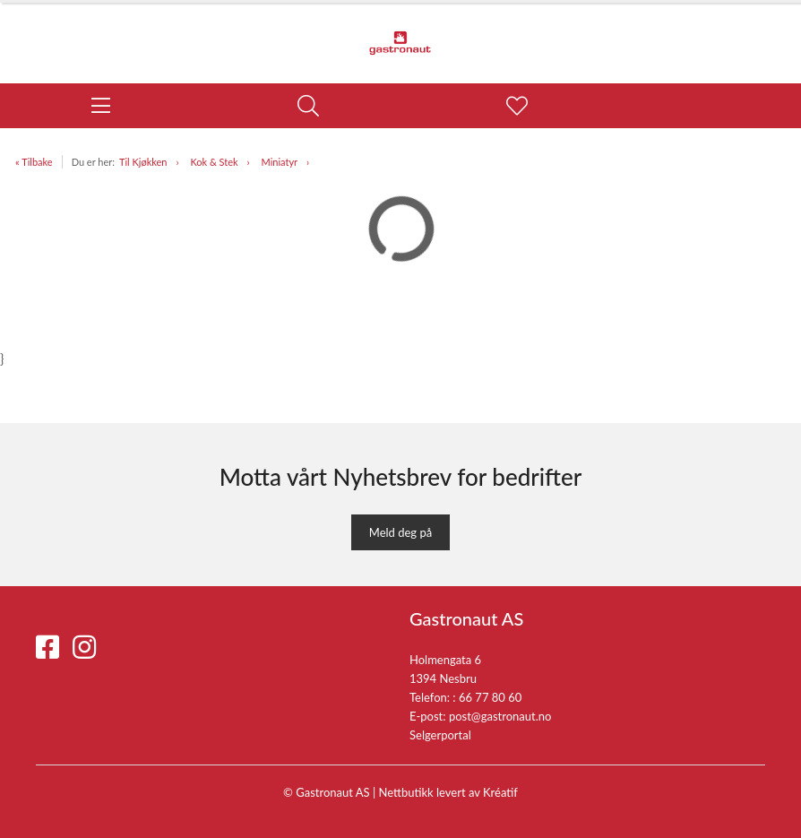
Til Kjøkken (143, 162)
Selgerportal (440, 735)
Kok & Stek (213, 162)
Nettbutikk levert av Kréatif (448, 792)
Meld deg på (400, 532)
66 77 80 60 (490, 697)
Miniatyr (280, 162)
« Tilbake (34, 162)
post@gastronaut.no (500, 716)
